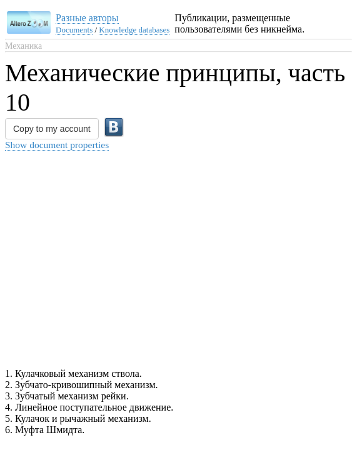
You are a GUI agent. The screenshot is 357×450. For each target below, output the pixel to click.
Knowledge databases (134, 29)
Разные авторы (87, 17)
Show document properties (57, 144)
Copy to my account (52, 129)
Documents (74, 29)
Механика (23, 46)
